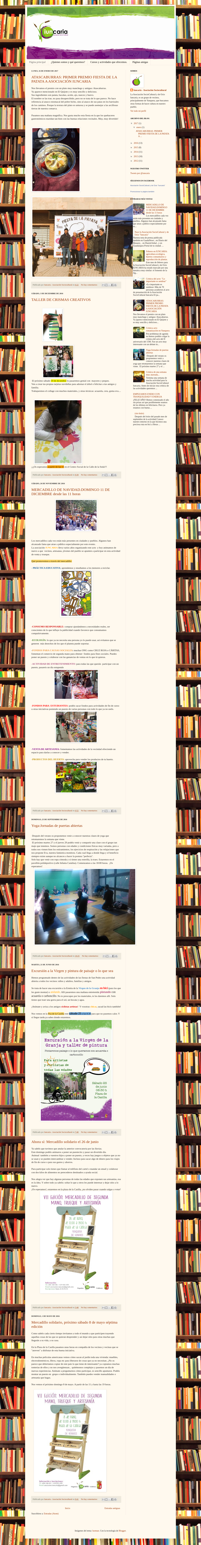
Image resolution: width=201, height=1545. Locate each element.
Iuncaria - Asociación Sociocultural (149, 90)
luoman (95, 1531)
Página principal (37, 62)
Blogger (122, 1531)
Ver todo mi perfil (138, 111)
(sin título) (139, 413)
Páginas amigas (140, 62)
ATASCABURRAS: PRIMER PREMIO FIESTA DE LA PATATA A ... (152, 134)
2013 (136, 156)
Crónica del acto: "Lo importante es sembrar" (156, 280)
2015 (136, 147)
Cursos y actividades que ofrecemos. (108, 62)
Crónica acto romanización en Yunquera (158, 329)
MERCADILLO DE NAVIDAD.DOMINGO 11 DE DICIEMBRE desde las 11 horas (70, 492)
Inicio (67, 1508)
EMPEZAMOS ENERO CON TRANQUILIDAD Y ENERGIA (147, 395)
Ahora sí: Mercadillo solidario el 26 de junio (64, 1142)
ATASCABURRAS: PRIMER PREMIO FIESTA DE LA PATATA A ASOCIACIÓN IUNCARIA (74, 79)
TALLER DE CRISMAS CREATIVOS (61, 300)
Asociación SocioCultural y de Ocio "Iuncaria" (147, 185)
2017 (136, 123)
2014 (136, 152)
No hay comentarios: (89, 285)
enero (139, 127)
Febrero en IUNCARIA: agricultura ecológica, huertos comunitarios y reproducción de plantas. (157, 255)
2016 (136, 143)
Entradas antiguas (112, 1508)
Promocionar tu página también (142, 192)
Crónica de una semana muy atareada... (156, 373)
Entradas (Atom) (51, 1513)
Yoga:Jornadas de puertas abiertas (56, 826)
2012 (136, 161)
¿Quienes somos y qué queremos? (68, 62)
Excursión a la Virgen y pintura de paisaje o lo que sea (72, 971)
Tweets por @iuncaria (140, 173)
